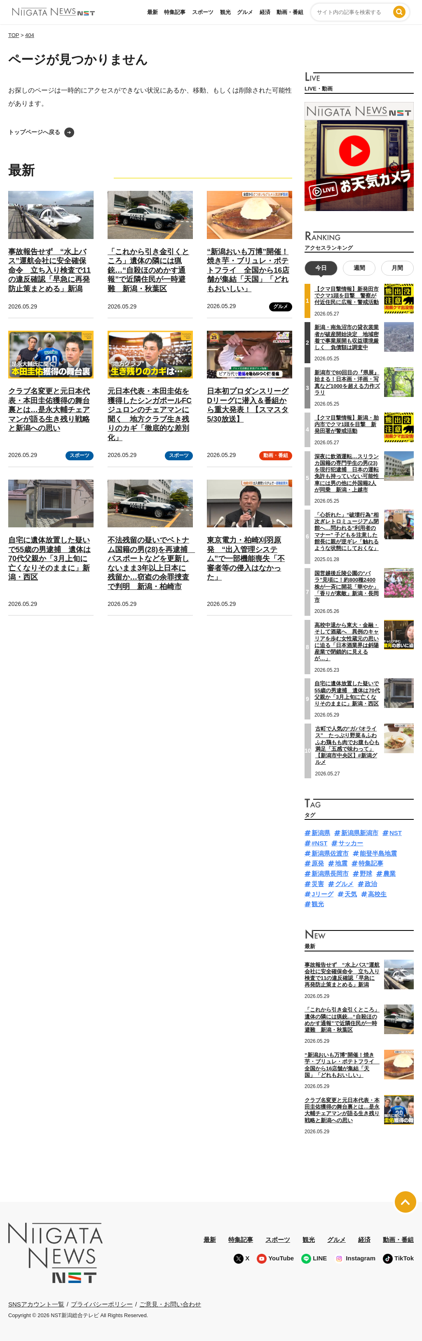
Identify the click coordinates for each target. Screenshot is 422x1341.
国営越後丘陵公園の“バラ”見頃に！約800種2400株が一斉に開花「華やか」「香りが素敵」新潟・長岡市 (346, 586)
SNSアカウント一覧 (36, 1304)
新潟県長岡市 (330, 873)
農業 (389, 873)
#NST (319, 843)
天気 (351, 893)
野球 (366, 873)
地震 (341, 863)
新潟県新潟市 (359, 832)
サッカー (350, 843)
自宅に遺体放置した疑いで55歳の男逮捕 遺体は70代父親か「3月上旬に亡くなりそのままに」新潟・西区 (49, 558)
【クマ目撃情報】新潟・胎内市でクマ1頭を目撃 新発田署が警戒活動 (346, 424)
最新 (152, 12)
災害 (318, 883)
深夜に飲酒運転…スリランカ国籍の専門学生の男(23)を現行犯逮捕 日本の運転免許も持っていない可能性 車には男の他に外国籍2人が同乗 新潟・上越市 (349, 472)
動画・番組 (290, 12)
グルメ (245, 12)
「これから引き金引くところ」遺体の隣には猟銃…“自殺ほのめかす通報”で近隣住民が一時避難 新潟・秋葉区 (148, 270)
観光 (225, 12)
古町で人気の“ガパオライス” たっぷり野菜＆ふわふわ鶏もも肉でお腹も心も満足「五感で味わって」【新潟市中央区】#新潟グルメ (347, 745)
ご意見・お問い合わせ (170, 1303)
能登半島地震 (378, 852)
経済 (265, 12)
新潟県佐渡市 (330, 852)
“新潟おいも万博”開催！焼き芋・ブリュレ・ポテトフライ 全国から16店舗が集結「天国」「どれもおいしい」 (248, 270)
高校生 (377, 893)
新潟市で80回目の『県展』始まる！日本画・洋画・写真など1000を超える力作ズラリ (347, 382)
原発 (318, 863)
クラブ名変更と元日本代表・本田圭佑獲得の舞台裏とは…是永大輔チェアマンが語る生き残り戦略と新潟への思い (49, 409)
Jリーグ (322, 893)
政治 (371, 883)
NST (395, 832)
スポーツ (202, 12)
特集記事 (174, 12)
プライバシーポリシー (102, 1303)
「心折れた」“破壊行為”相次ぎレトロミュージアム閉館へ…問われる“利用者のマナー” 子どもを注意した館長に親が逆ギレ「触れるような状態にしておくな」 (346, 531)
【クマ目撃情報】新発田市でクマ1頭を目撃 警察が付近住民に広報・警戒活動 (346, 296)
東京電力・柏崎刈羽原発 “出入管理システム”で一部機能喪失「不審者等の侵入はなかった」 (246, 558)
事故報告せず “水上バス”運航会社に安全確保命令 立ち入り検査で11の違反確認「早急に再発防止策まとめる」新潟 (49, 270)
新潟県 (321, 832)
